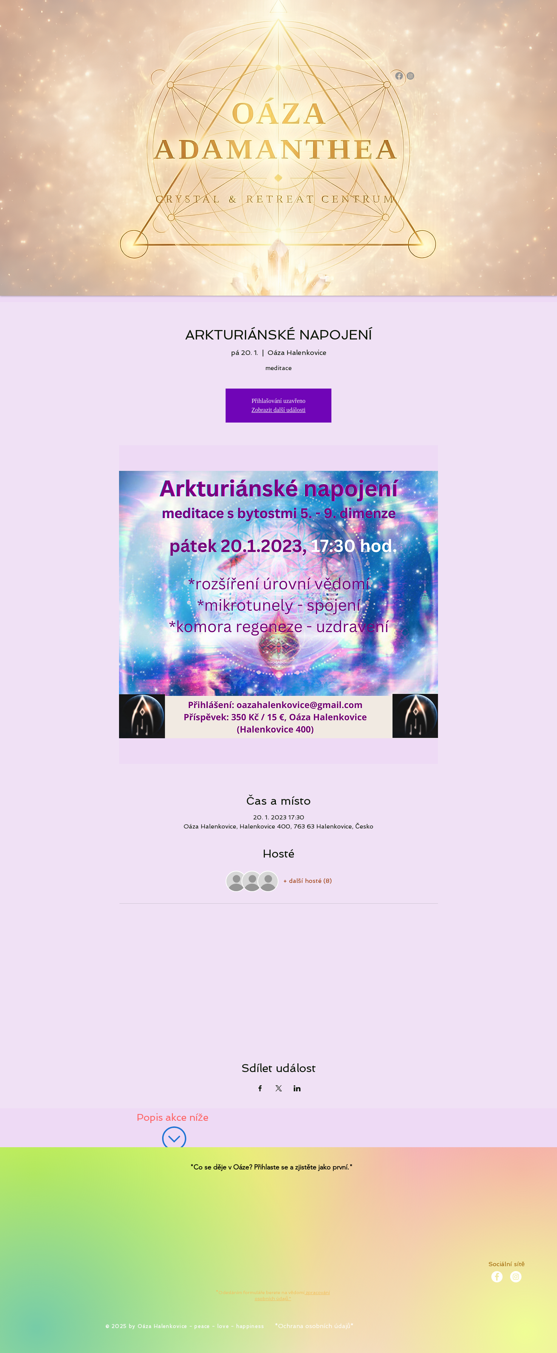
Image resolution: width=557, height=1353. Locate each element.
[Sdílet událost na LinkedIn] (297, 1088)
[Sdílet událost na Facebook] (260, 1088)
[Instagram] (410, 76)
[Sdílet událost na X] (278, 1088)
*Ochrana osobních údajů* (314, 1326)
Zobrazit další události (278, 410)
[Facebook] (399, 76)
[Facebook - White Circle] (497, 1276)
